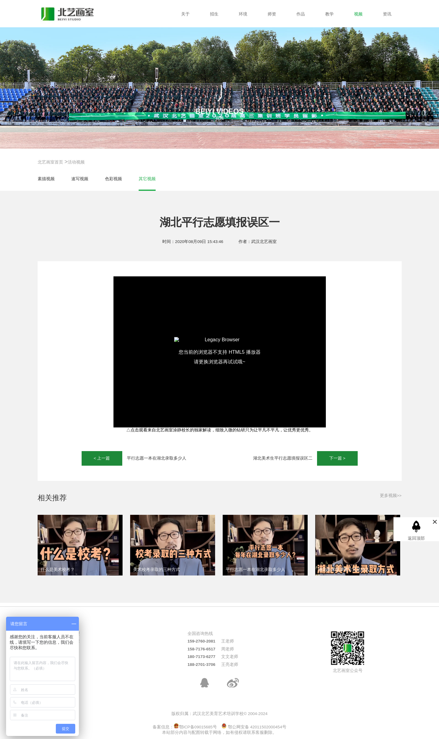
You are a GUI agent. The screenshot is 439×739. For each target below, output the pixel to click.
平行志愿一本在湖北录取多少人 (156, 458)
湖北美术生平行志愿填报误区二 (282, 458)
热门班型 (71, 633)
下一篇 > (337, 458)
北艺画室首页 (50, 162)
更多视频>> (391, 495)
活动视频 (76, 162)
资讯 (387, 14)
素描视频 (46, 179)
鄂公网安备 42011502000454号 (253, 727)
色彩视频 (113, 179)
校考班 (69, 649)
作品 (300, 14)
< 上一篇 (102, 458)
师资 (272, 14)
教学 (329, 14)
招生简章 (71, 641)
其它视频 (147, 179)
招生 (214, 14)
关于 (185, 14)
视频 (358, 14)
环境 (243, 14)
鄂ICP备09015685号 (195, 727)
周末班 (69, 656)
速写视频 (79, 179)
